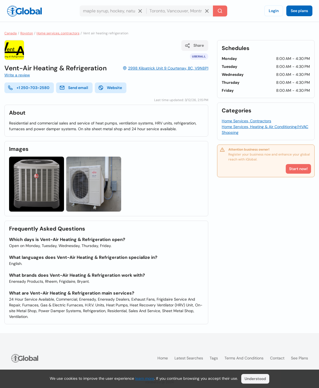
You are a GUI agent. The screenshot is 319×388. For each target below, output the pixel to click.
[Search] (220, 10)
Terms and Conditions (243, 358)
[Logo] (24, 10)
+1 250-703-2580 (28, 87)
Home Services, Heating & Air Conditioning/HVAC (265, 126)
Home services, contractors (58, 33)
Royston (26, 33)
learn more (144, 378)
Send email (73, 87)
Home (162, 358)
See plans (299, 10)
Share (194, 45)
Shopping (230, 132)
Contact (277, 358)
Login (274, 10)
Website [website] (110, 87)
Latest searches (188, 358)
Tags (214, 358)
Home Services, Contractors (246, 120)
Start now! (298, 168)
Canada (10, 33)
